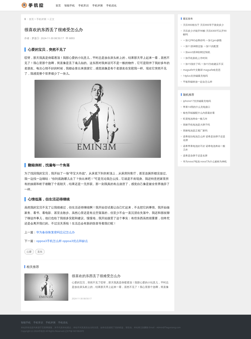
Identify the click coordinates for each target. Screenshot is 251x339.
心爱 (29, 251)
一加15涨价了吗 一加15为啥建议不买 (203, 64)
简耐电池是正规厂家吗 (195, 130)
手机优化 (111, 5)
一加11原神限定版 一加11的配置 (201, 46)
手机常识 (83, 5)
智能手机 (69, 5)
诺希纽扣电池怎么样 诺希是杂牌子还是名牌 (204, 138)
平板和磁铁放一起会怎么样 (197, 81)
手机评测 (97, 5)
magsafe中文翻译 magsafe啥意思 (201, 69)
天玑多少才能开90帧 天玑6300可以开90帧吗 (205, 32)
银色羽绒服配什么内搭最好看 (199, 112)
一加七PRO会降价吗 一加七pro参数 (202, 40)
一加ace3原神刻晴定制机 (196, 52)
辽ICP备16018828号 (74, 331)
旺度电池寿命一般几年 (195, 118)
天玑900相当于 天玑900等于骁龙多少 (203, 24)
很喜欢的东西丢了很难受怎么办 (96, 275)
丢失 (39, 251)
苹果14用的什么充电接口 (196, 106)
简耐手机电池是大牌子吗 (196, 124)
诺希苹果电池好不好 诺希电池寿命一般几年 (204, 147)
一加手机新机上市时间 (195, 58)
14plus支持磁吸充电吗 (195, 75)
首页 (58, 5)
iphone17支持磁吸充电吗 (197, 101)
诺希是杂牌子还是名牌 (195, 155)
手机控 (42, 331)
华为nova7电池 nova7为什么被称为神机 (205, 161)
